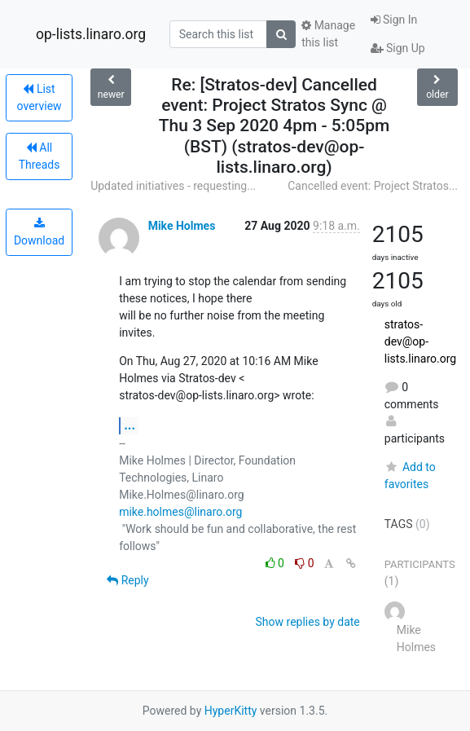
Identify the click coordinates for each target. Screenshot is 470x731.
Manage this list (328, 34)
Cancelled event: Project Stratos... (373, 185)
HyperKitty (230, 710)
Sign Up (398, 48)
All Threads (39, 156)
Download (39, 232)
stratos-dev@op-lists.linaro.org (420, 341)
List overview (39, 97)
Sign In (394, 19)
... (129, 425)
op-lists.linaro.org (91, 34)
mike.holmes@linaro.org (180, 511)
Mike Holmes (182, 225)
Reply (127, 580)
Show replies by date (308, 621)
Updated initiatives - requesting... (173, 185)
